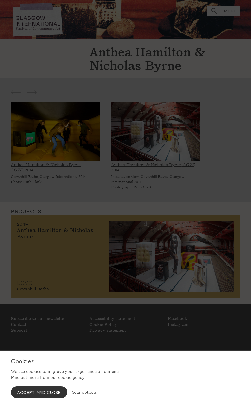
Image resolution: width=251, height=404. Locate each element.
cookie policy (71, 377)
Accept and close (39, 392)
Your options (84, 392)
